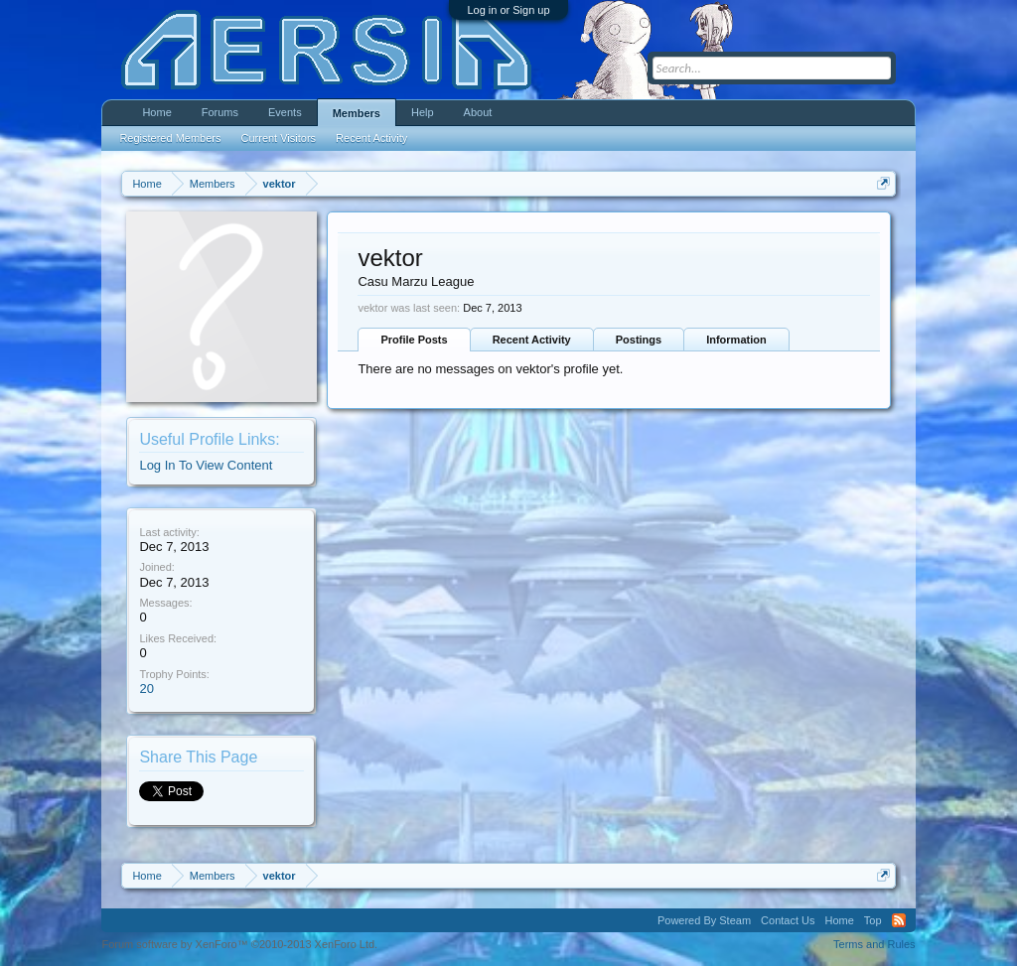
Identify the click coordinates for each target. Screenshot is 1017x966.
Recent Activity (532, 339)
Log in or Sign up (508, 10)
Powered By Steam (704, 920)
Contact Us (787, 920)
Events (285, 112)
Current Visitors (279, 138)
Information (736, 339)
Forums (220, 112)
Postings (638, 339)
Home (156, 112)
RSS (899, 920)
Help (422, 112)
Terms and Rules (874, 944)
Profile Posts (413, 339)
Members (356, 113)
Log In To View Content (205, 465)
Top (873, 920)
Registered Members (169, 138)
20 (146, 688)
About (478, 112)
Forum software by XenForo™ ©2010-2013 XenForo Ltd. (239, 944)
